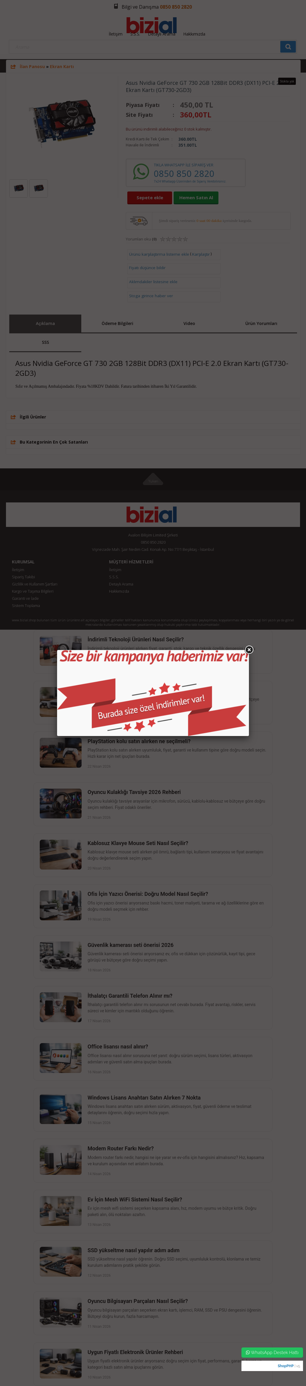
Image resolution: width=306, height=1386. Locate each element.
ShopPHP (285, 1366)
